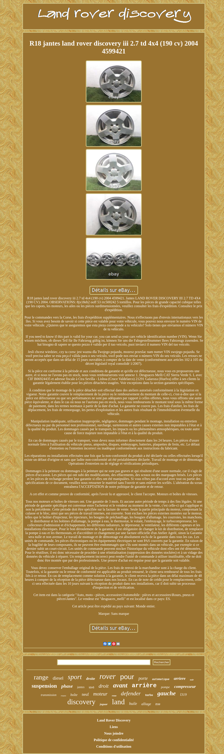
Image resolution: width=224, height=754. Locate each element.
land (118, 702)
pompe (165, 687)
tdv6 (91, 687)
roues (63, 695)
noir (192, 680)
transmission (48, 695)
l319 (183, 694)
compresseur (185, 686)
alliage (146, 704)
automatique (160, 679)
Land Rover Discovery (113, 720)
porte (143, 678)
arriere (180, 678)
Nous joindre (113, 733)
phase (67, 686)
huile (133, 703)
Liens (114, 727)
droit (104, 686)
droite (90, 679)
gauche (166, 693)
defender (131, 693)
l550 (158, 704)
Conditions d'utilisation (113, 746)
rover (107, 676)
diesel (58, 678)
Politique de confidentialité (114, 740)
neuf (85, 694)
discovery (81, 702)
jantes (80, 687)
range (41, 677)
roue (114, 695)
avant (120, 685)
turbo (149, 695)
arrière (144, 685)
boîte (73, 695)
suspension (44, 686)
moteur (100, 694)
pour (127, 677)
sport (75, 677)
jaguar (103, 704)
